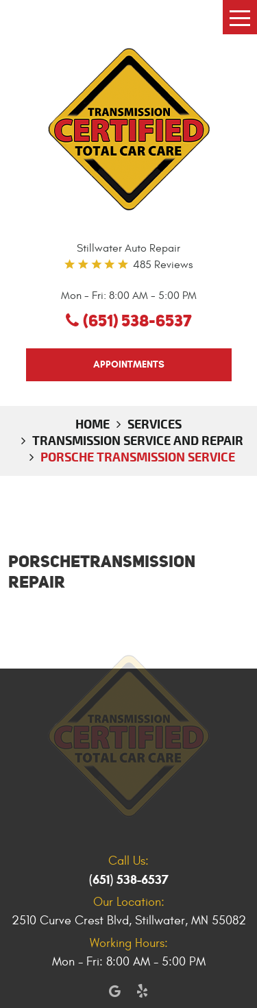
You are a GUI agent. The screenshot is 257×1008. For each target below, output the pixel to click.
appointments (128, 364)
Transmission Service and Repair (137, 440)
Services (154, 424)
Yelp (142, 991)
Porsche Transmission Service (137, 457)
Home (92, 424)
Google (115, 991)
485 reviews (163, 265)
